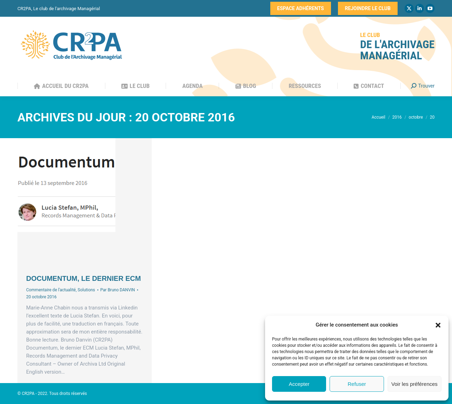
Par (117, 289)
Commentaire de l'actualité (51, 289)
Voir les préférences (414, 384)
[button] (438, 325)
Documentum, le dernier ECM (83, 278)
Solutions (86, 289)
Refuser (357, 384)
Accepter (299, 384)
